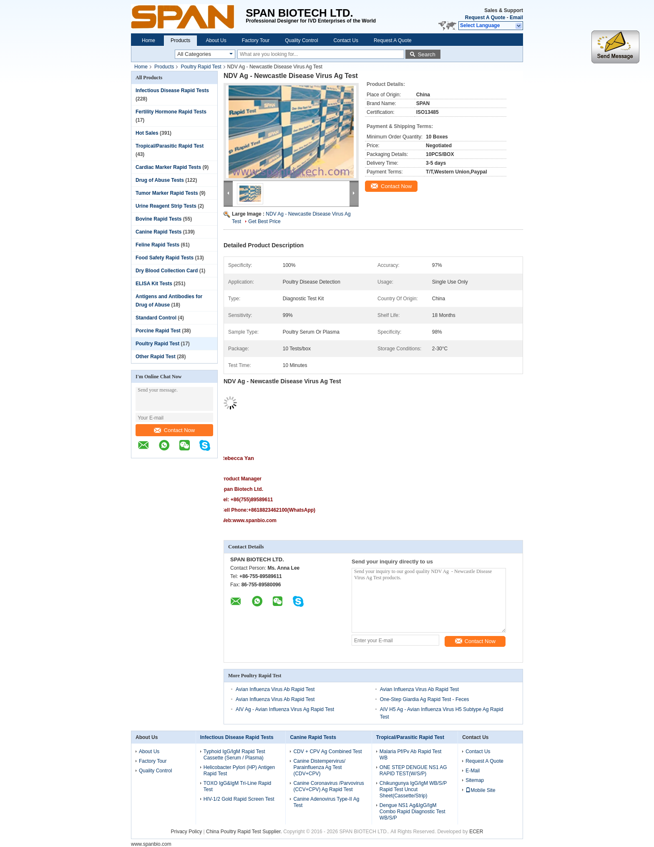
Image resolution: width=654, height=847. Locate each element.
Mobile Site (480, 790)
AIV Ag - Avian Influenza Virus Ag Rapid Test (285, 709)
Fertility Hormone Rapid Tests (171, 112)
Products (180, 40)
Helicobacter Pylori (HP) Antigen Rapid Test (239, 770)
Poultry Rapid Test (201, 67)
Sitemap (474, 780)
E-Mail (472, 771)
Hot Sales (147, 133)
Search (426, 54)
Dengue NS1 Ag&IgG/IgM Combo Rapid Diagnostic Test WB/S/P (412, 811)
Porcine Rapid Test (158, 331)
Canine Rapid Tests (158, 232)
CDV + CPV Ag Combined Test (327, 751)
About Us (216, 40)
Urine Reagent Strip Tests (166, 206)
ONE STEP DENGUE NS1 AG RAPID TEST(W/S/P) (413, 770)
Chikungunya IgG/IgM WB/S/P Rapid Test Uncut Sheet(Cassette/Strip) (413, 789)
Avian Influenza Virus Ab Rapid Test (275, 689)
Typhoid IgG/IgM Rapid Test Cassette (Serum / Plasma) (234, 755)
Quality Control (301, 40)
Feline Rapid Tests (157, 245)
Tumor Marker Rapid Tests (167, 193)
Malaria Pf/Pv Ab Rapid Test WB (411, 755)
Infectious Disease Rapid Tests (172, 90)
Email (516, 17)
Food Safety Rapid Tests (165, 258)
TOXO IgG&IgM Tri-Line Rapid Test (238, 786)
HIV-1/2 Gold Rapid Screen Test (239, 799)
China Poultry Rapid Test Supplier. (244, 831)
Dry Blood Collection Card (167, 271)
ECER (476, 831)
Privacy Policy (186, 831)
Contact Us (346, 40)
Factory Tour (255, 40)
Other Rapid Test (156, 356)
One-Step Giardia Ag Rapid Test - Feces (424, 699)
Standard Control (156, 318)
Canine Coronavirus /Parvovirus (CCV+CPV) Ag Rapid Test (328, 786)
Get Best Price (264, 221)
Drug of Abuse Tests (160, 180)
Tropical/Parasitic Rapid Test (170, 146)
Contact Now (174, 430)
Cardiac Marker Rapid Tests (168, 167)
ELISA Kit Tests (154, 284)
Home (148, 40)
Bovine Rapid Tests (158, 219)
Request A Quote (485, 17)
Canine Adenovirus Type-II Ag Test (326, 802)
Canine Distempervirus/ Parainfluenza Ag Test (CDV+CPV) (319, 767)
